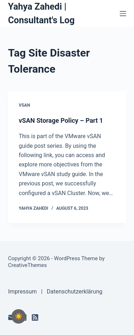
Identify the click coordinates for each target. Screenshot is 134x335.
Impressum (22, 291)
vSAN (24, 105)
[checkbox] (18, 316)
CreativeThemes (27, 265)
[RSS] (35, 317)
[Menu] (123, 13)
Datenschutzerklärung (75, 291)
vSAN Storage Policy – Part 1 (61, 120)
